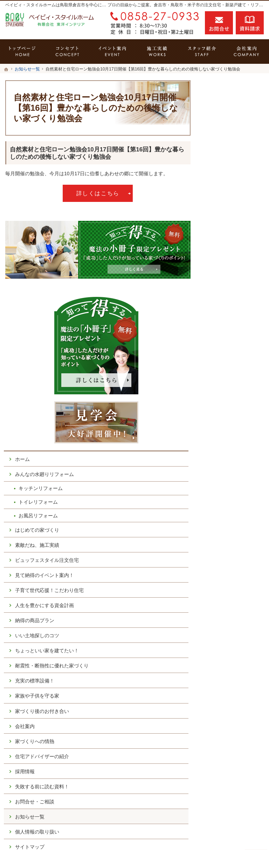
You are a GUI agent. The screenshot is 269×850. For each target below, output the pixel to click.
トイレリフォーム (235, 257)
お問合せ (219, 22)
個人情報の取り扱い (234, 642)
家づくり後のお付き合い (234, 506)
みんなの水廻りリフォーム (231, 226)
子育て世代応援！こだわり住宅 (234, 361)
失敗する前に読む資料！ (234, 594)
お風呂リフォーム (235, 270)
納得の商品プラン (231, 400)
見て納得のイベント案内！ (234, 340)
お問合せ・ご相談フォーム (222, 781)
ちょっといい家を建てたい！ (234, 434)
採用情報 (222, 575)
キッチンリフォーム (238, 243)
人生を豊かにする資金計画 (234, 382)
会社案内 (222, 524)
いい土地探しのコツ (234, 415)
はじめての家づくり (234, 285)
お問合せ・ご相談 (231, 612)
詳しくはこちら (97, 193)
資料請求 (250, 22)
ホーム (219, 208)
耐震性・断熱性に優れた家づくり (234, 455)
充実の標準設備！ (231, 473)
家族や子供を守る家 (234, 488)
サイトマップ (227, 657)
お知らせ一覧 (227, 627)
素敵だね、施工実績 (234, 300)
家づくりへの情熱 (231, 539)
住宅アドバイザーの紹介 (234, 558)
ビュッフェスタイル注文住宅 (234, 319)
